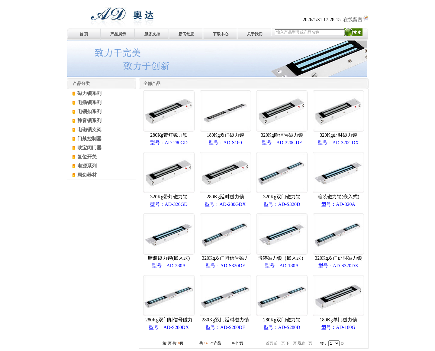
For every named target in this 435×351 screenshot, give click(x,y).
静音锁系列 (89, 120)
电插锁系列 (89, 102)
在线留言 (356, 19)
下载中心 (220, 34)
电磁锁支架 (89, 129)
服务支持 (152, 34)
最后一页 (305, 343)
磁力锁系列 (89, 93)
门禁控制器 (89, 138)
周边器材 (86, 174)
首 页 (83, 34)
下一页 (291, 343)
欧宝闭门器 (89, 147)
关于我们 (255, 34)
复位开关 (86, 156)
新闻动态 (186, 34)
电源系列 (86, 165)
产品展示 (118, 34)
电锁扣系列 (89, 111)
